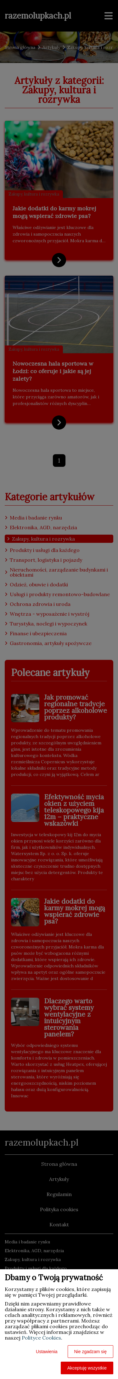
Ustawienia (46, 1351)
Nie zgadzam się (90, 1351)
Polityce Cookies (41, 1338)
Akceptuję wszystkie (87, 1367)
